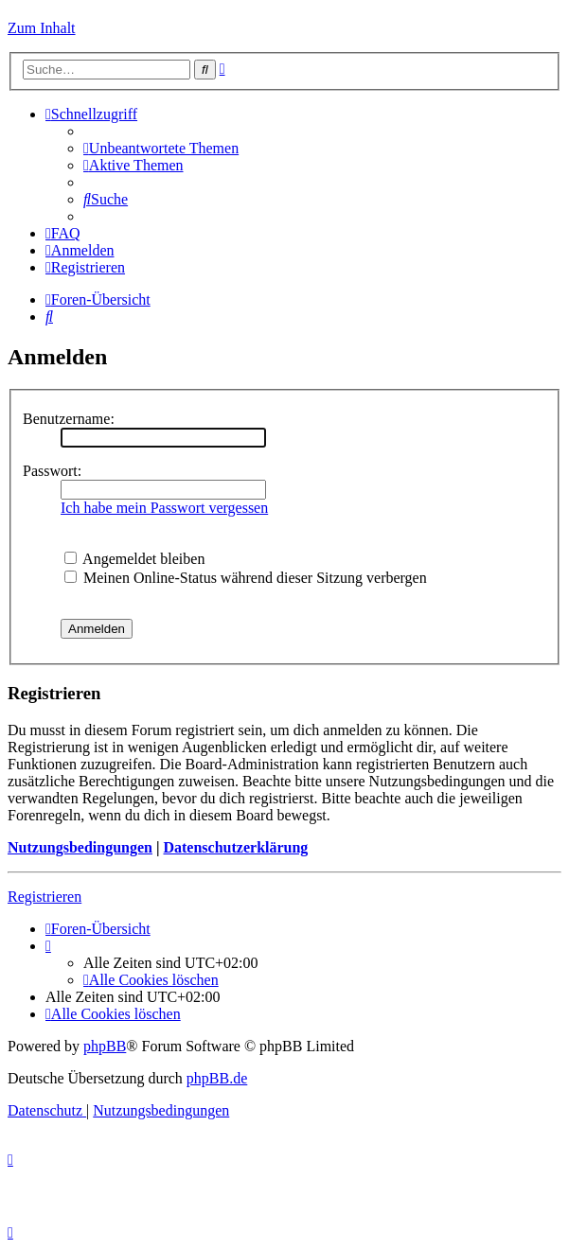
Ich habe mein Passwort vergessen (164, 508)
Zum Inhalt (42, 28)
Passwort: (52, 471)
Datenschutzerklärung (235, 847)
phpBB (104, 1046)
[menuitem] (161, 148)
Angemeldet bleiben (134, 559)
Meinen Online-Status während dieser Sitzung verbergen (245, 578)
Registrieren (44, 896)
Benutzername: (69, 419)
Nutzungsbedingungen (80, 847)
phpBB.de (217, 1078)
